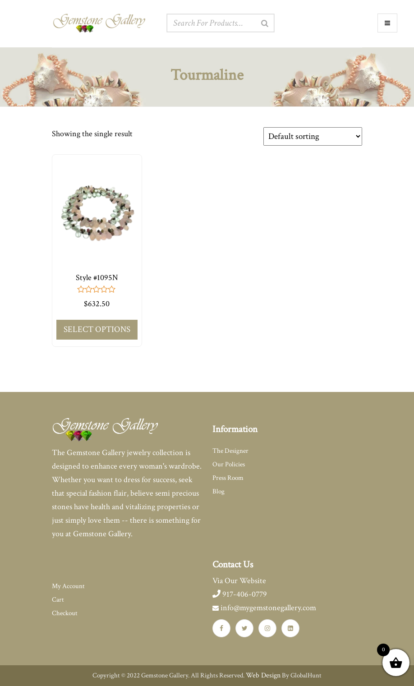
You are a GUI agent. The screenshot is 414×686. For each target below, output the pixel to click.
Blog (218, 491)
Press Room (228, 478)
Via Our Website (239, 581)
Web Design (263, 675)
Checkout (65, 613)
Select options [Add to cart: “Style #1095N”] (97, 329)
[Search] (265, 23)
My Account (68, 586)
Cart (58, 599)
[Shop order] (312, 136)
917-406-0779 (239, 594)
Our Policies (228, 464)
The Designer (230, 451)
